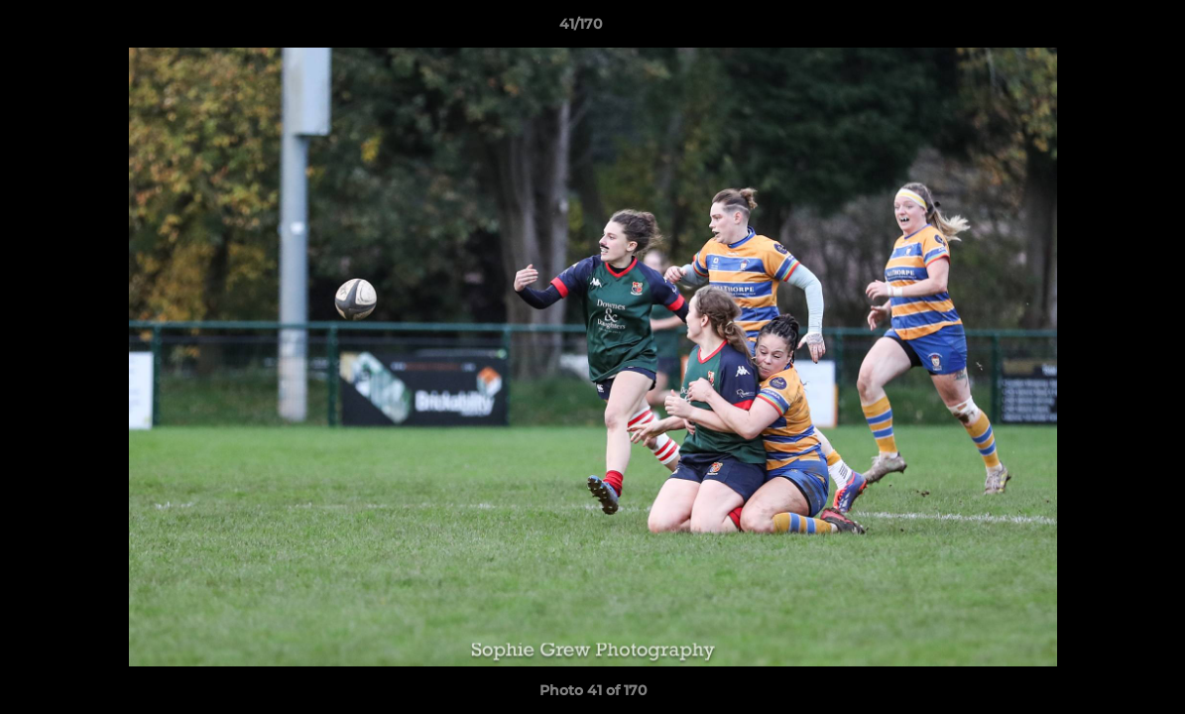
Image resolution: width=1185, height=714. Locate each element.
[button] (1102, 29)
